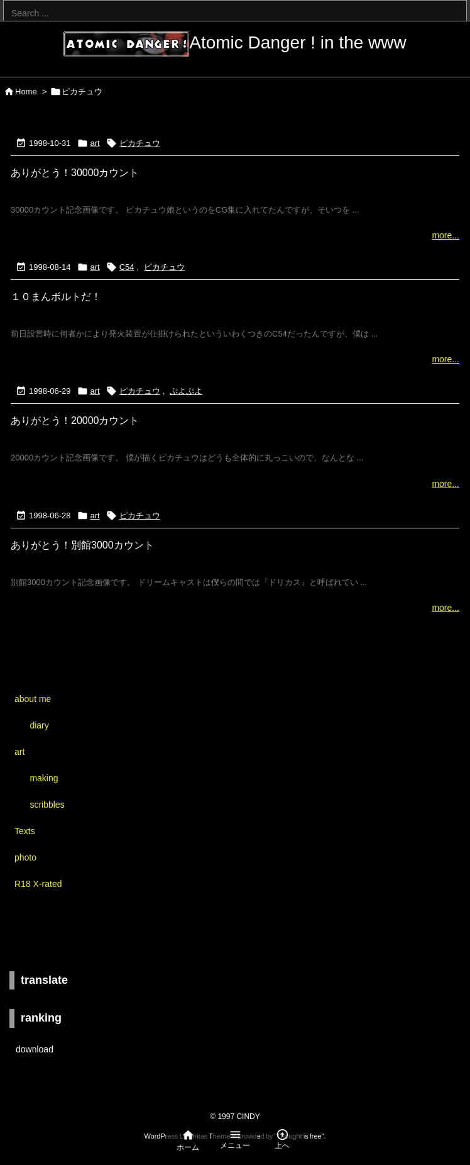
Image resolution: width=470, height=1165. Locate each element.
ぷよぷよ (186, 391)
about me (32, 699)
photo (25, 857)
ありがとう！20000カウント (75, 420)
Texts (24, 831)
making (44, 778)
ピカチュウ (139, 143)
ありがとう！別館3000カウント (82, 545)
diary (39, 725)
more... (445, 235)
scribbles (47, 805)
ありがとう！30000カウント (75, 172)
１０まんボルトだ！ (56, 296)
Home (26, 91)
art (95, 143)
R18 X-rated (38, 884)
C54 (126, 267)
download (34, 1049)
